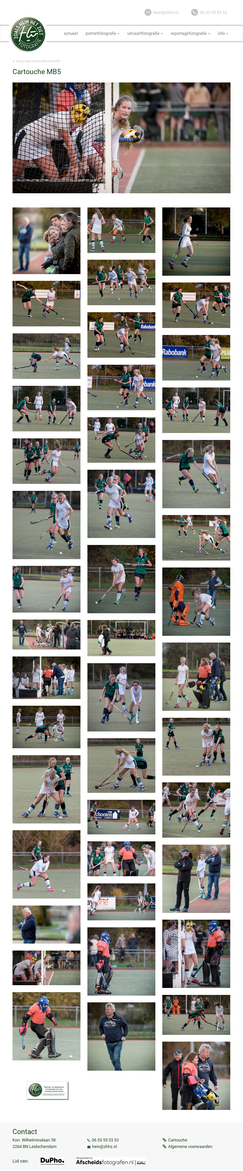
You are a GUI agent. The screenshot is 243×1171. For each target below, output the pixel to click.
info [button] (223, 33)
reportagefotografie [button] (190, 33)
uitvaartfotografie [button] (145, 33)
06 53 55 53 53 (213, 12)
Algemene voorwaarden (190, 1146)
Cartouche (177, 1140)
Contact (25, 1132)
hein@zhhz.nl (165, 12)
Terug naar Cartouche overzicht (36, 61)
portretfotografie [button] (102, 33)
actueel (71, 33)
